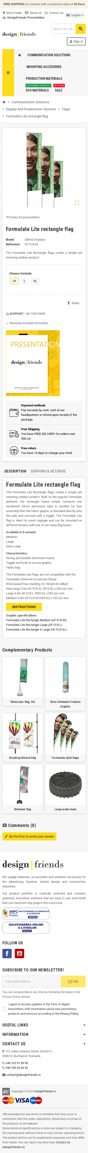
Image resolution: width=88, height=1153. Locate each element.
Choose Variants (20, 273)
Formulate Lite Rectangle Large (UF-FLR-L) (34, 625)
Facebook (7, 953)
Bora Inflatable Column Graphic (65, 704)
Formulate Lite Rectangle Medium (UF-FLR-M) (36, 620)
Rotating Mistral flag (22, 757)
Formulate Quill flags (65, 757)
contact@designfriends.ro (23, 1075)
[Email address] (31, 981)
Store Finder (12, 13)
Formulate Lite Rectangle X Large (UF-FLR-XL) (36, 629)
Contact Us (54, 13)
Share (73, 303)
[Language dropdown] (75, 15)
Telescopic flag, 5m (22, 702)
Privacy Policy (69, 1013)
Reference (13, 244)
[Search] (68, 29)
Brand (10, 239)
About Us (33, 13)
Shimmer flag (22, 809)
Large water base (65, 809)
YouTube (19, 953)
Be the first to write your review (29, 836)
